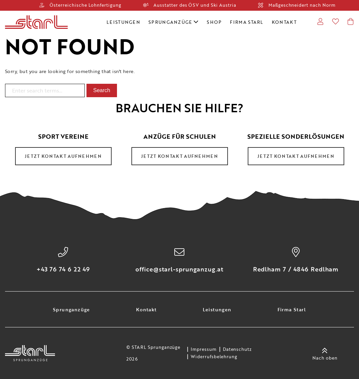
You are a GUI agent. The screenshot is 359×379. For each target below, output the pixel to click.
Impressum (204, 349)
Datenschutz (237, 349)
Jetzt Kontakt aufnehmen (63, 156)
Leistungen (123, 22)
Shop (214, 22)
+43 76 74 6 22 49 (63, 269)
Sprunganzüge (173, 22)
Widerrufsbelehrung (214, 357)
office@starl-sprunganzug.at (179, 269)
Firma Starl (246, 22)
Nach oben (325, 353)
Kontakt (284, 22)
